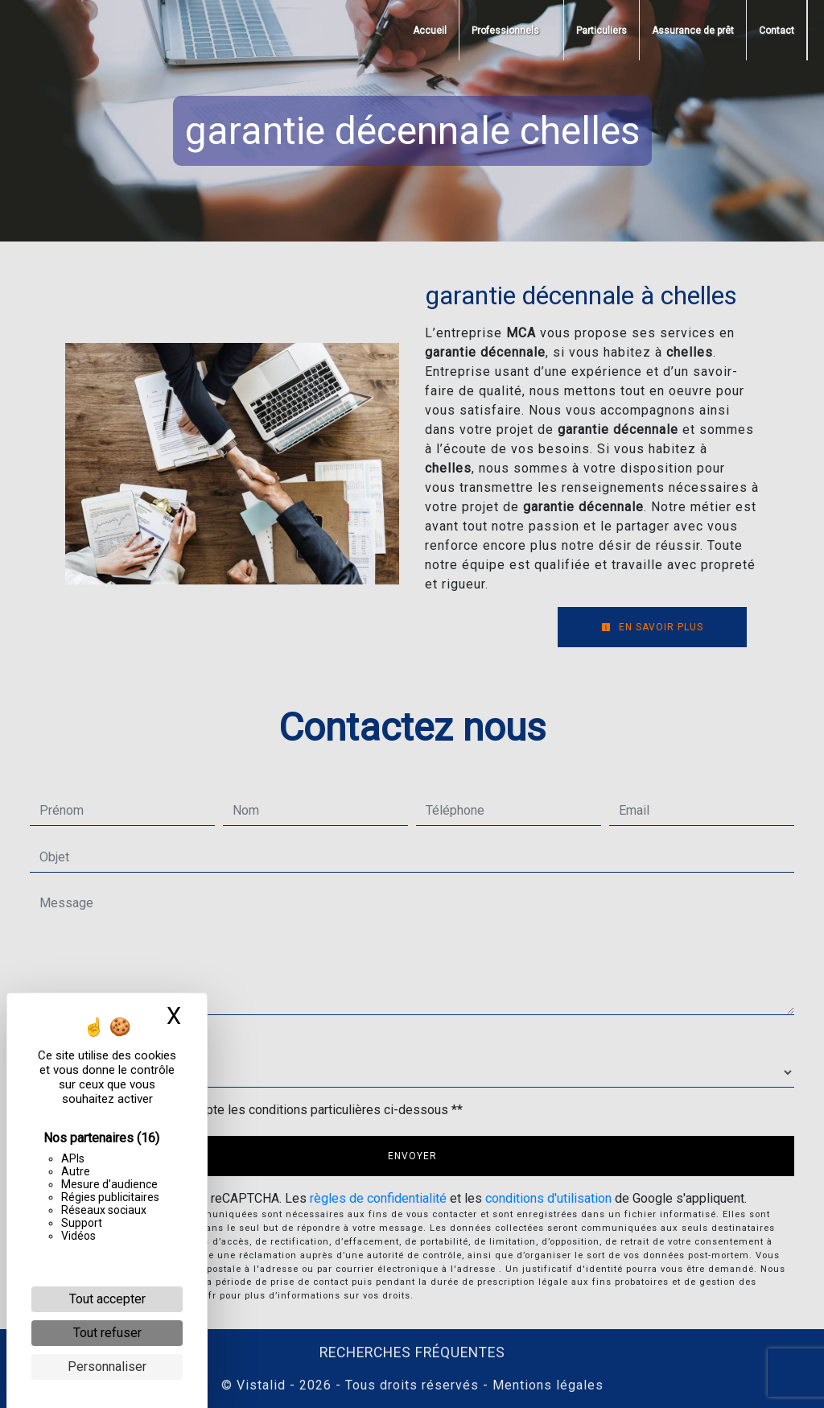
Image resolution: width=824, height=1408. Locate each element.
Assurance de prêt (693, 30)
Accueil (430, 30)
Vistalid (261, 1385)
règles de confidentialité (378, 1198)
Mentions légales (546, 1385)
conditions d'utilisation (548, 1198)
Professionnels (505, 30)
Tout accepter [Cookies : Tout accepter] (107, 1299)
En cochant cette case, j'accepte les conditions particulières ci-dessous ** (254, 1109)
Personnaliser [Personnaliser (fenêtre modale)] (107, 1366)
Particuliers (601, 30)
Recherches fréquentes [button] (412, 1352)
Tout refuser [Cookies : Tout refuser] (107, 1332)
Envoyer (412, 1156)
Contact (776, 30)
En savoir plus (652, 627)
